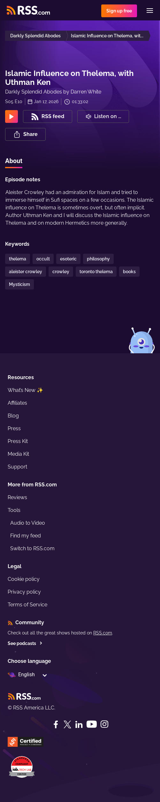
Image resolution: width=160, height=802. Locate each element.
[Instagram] (104, 724)
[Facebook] (56, 724)
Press (14, 428)
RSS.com (102, 632)
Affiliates (17, 403)
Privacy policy (24, 592)
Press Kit (18, 441)
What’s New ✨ (25, 390)
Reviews (17, 497)
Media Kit (18, 454)
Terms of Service (27, 605)
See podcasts (25, 643)
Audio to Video (27, 523)
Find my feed (25, 536)
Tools (14, 510)
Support (17, 467)
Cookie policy (24, 579)
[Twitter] (67, 724)
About (13, 161)
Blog (13, 416)
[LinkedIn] (79, 724)
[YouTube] (92, 724)
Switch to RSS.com (32, 548)
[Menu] (150, 10)
